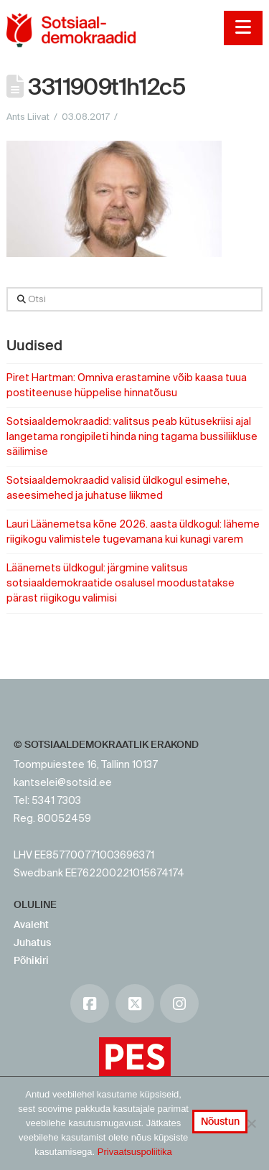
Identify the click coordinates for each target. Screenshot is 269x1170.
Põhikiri (31, 960)
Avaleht (31, 924)
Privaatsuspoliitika (135, 1151)
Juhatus (32, 942)
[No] (251, 1123)
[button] (243, 28)
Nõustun (220, 1121)
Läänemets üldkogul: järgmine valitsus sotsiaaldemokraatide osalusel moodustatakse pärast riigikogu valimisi (120, 583)
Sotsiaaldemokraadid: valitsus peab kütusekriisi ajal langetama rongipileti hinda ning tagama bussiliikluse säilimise (132, 436)
